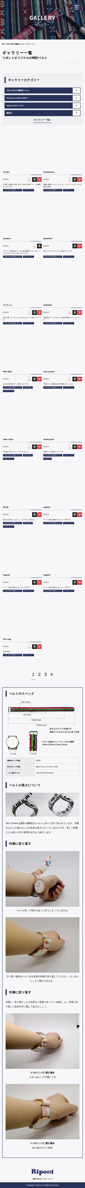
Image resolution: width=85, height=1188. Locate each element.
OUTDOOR (27, 387)
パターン (47, 458)
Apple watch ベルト (15, 105)
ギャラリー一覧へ (43, 120)
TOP (3, 44)
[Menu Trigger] (77, 6)
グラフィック (28, 190)
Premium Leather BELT (17, 98)
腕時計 (9, 113)
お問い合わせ (37, 1179)
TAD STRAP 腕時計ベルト (15, 44)
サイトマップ (48, 1179)
